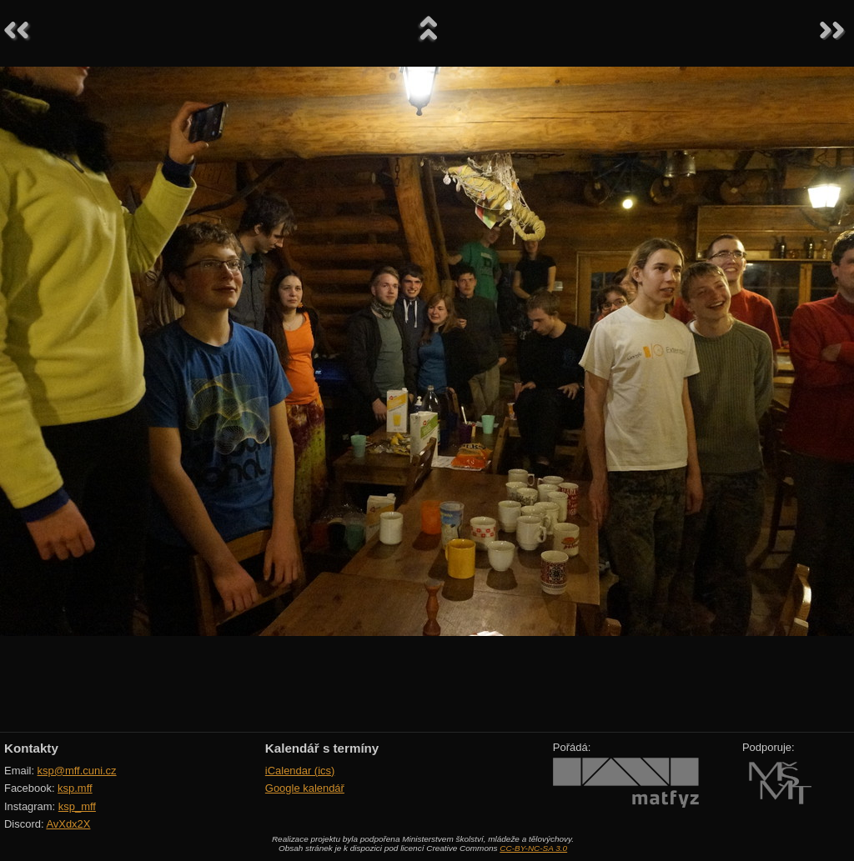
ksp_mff (77, 806)
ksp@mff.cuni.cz (77, 770)
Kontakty (31, 748)
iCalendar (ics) (300, 770)
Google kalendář (304, 788)
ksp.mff (75, 788)
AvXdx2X (68, 824)
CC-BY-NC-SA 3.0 (533, 848)
